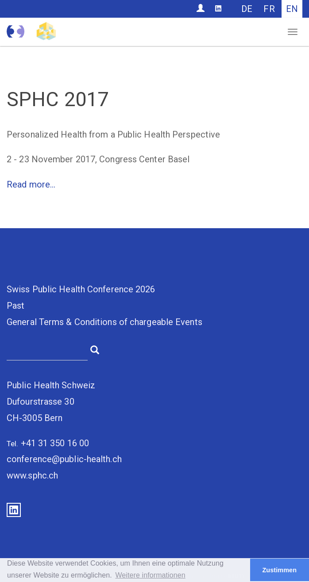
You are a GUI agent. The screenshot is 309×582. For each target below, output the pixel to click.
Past (15, 305)
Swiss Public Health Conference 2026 (81, 289)
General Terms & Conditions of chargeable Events (104, 322)
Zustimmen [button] (279, 570)
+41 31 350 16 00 (55, 443)
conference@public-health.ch (64, 459)
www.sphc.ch (32, 475)
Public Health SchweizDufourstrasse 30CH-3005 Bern (51, 401)
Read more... (31, 184)
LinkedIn (14, 510)
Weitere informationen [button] (150, 575)
